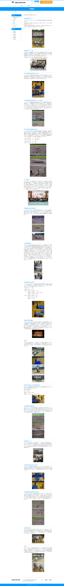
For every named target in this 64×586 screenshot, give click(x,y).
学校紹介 (22, 5)
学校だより (14, 35)
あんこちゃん (15, 24)
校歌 (13, 23)
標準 (35, 1)
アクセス (14, 26)
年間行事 (14, 34)
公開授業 (14, 37)
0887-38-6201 (46, 2)
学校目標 (14, 32)
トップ (15, 5)
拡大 (38, 1)
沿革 (13, 21)
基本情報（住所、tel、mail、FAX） (16, 18)
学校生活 (28, 5)
